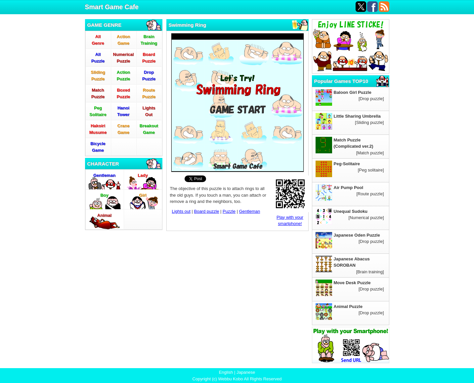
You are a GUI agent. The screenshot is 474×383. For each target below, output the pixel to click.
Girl (142, 195)
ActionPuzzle (123, 75)
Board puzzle (206, 211)
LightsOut (149, 111)
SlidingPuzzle (98, 75)
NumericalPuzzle (123, 57)
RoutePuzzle (148, 93)
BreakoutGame (149, 129)
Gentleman (104, 175)
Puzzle (229, 211)
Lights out (181, 211)
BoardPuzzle (148, 57)
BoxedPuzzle (123, 93)
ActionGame (123, 40)
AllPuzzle (98, 57)
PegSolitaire (97, 111)
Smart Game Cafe (112, 7)
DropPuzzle (148, 75)
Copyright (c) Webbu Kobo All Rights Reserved (237, 378)
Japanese (246, 372)
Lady (143, 175)
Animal (104, 215)
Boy (104, 195)
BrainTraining (149, 40)
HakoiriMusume (98, 129)
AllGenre (98, 40)
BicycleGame (98, 147)
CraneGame (123, 129)
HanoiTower (123, 111)
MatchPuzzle (98, 93)
